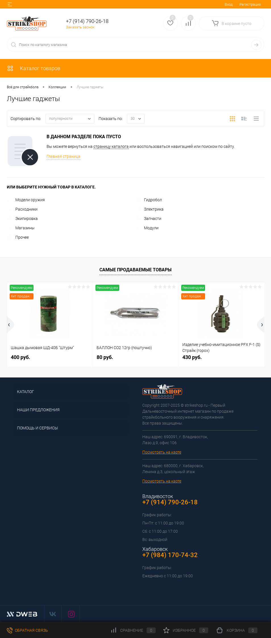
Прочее (18, 237)
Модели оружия (26, 200)
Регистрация (250, 4)
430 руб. (192, 357)
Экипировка (22, 218)
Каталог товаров (33, 68)
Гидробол (149, 200)
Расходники (22, 209)
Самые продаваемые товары (135, 269)
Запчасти (148, 218)
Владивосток (157, 496)
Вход (229, 4)
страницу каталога (111, 146)
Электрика (150, 209)
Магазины (21, 228)
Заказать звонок (80, 27)
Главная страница (63, 156)
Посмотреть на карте (161, 452)
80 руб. (105, 357)
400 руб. (20, 357)
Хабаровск (155, 549)
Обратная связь (27, 630)
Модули (147, 228)
